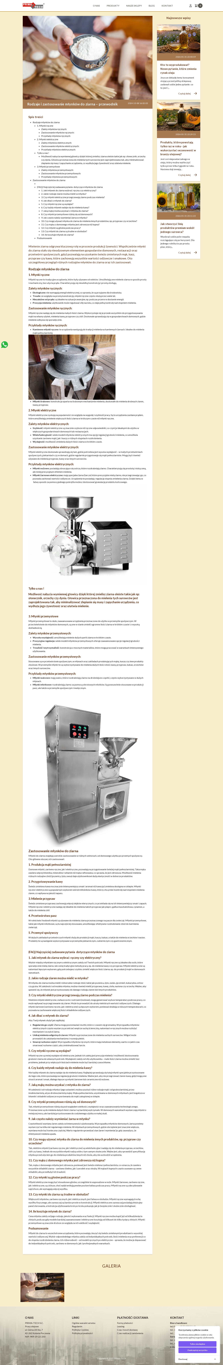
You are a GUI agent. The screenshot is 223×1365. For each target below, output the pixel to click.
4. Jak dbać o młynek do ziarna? (56, 200)
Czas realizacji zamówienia (130, 1333)
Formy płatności (125, 1323)
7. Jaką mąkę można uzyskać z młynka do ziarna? (64, 210)
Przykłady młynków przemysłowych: (59, 176)
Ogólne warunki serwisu (83, 1323)
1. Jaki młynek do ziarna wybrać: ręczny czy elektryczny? (68, 190)
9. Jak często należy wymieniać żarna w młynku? (64, 217)
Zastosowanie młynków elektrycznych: (60, 146)
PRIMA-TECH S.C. (34, 1323)
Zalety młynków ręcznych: (54, 129)
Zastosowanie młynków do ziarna (49, 180)
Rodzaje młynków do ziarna (46, 122)
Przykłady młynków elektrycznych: (58, 149)
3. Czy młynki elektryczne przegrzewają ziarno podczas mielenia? (73, 197)
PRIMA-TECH (119, 1358)
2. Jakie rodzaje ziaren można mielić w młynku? (63, 193)
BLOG (152, 5)
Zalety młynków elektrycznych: (56, 142)
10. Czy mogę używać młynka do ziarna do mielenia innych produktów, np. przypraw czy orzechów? (89, 221)
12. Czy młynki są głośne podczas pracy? (61, 227)
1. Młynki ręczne (45, 125)
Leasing (120, 1326)
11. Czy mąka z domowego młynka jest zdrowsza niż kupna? (70, 224)
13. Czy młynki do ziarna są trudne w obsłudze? (64, 231)
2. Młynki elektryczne (47, 139)
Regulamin (77, 1326)
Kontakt (167, 5)
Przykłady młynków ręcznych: (56, 136)
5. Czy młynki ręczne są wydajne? (57, 204)
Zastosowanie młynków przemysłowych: (61, 173)
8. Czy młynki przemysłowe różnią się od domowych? (67, 214)
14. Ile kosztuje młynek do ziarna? (57, 234)
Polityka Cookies (80, 1329)
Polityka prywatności (82, 1333)
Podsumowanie (44, 238)
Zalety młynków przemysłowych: (57, 170)
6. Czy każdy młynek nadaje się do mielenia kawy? (65, 207)
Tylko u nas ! (43, 153)
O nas (96, 5)
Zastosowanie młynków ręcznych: (57, 132)
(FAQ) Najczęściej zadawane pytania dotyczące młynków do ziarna (70, 187)
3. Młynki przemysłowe (48, 166)
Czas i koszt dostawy (127, 1329)
